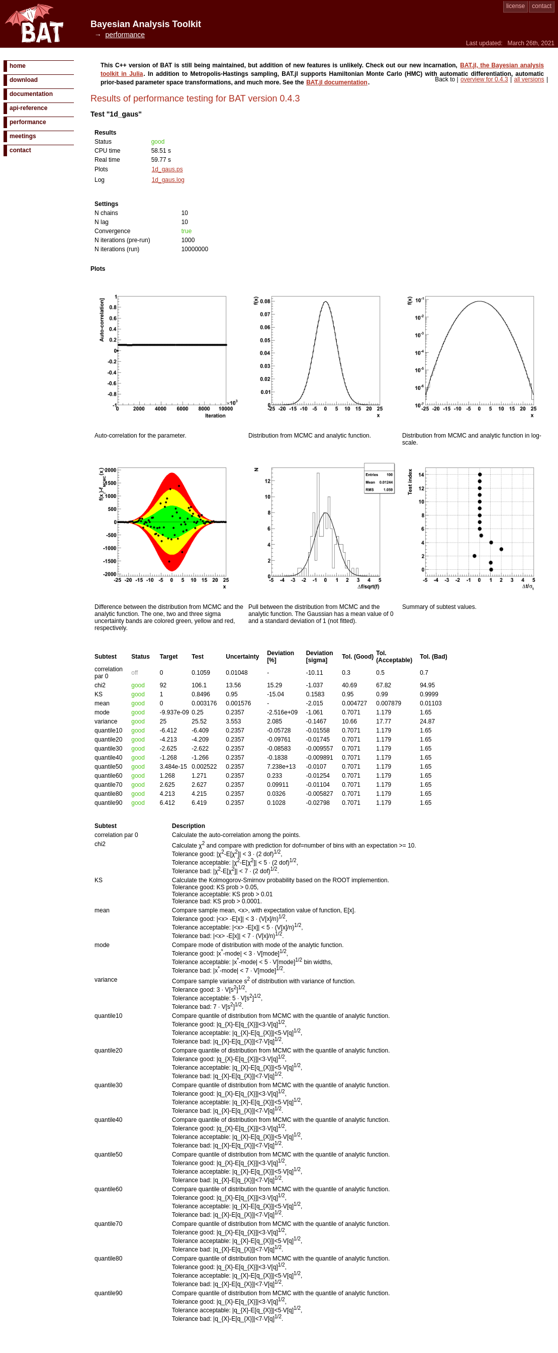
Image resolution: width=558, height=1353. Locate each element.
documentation (31, 93)
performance (28, 122)
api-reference (28, 108)
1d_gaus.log (168, 179)
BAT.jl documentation (336, 82)
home (18, 65)
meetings (23, 136)
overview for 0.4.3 (484, 79)
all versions (529, 79)
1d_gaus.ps (167, 169)
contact (541, 6)
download (24, 79)
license (515, 6)
